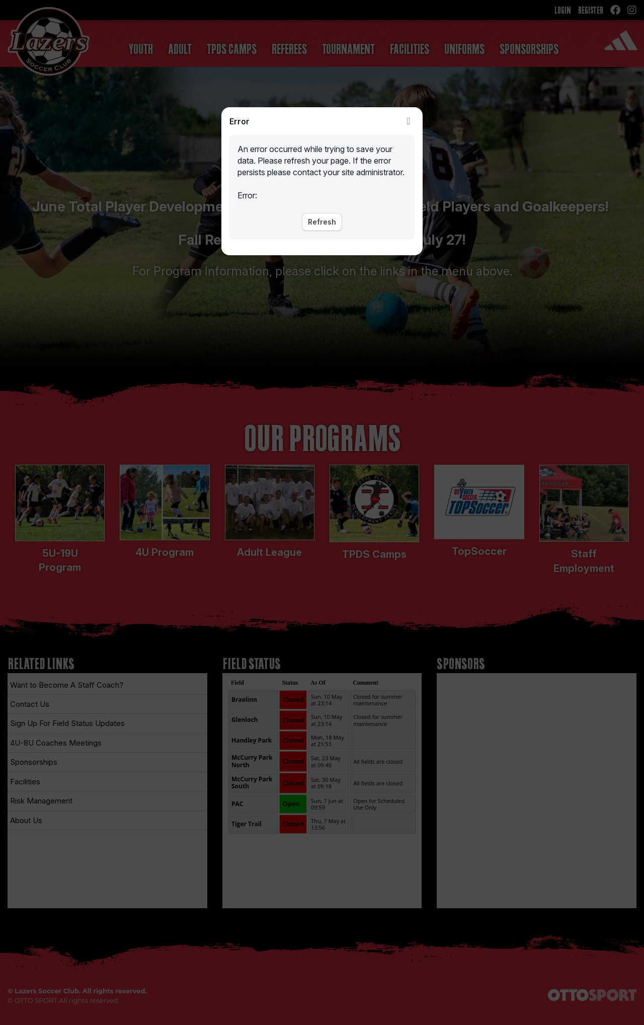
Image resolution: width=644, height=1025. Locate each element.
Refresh (322, 221)
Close (409, 121)
